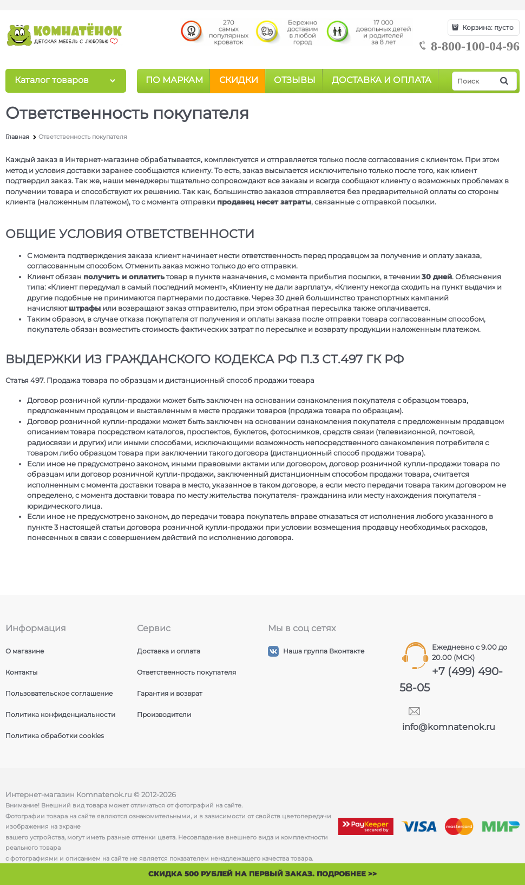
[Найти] (505, 81)
